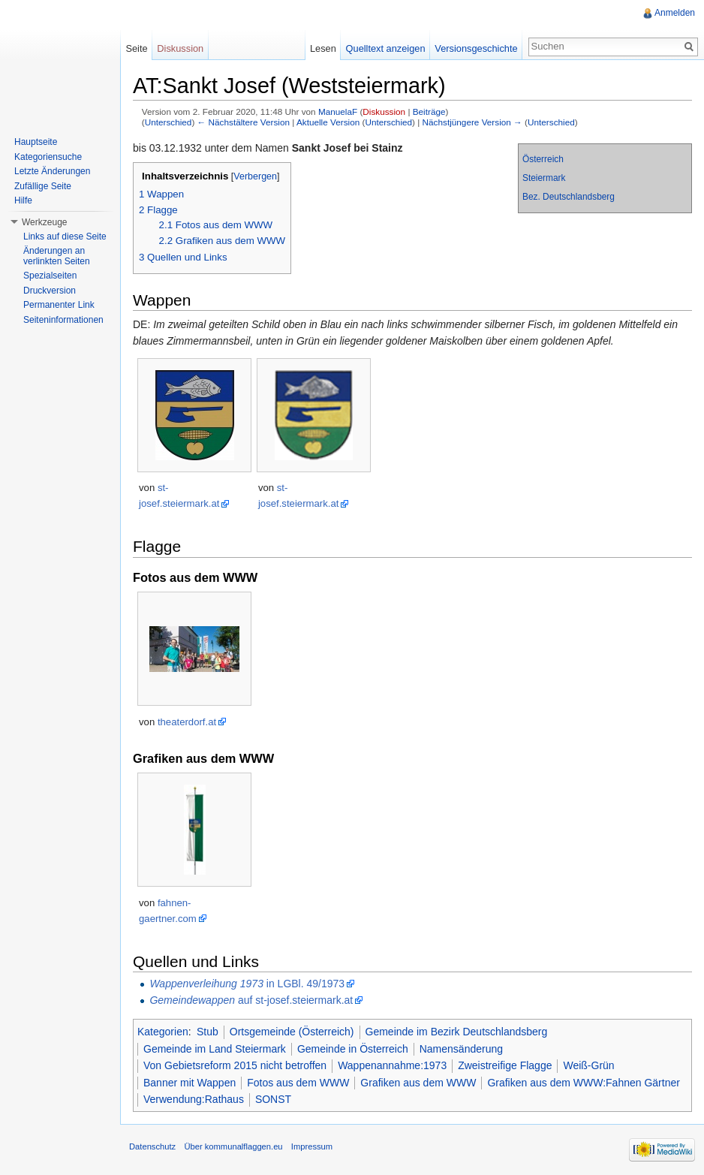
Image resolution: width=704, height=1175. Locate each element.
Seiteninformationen (63, 320)
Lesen (323, 48)
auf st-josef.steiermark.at (251, 1000)
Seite (136, 48)
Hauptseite (35, 142)
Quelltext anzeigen (386, 48)
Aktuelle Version (328, 122)
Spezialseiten (50, 275)
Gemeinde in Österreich (352, 1049)
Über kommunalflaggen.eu (233, 1146)
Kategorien (162, 1032)
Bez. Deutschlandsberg (568, 196)
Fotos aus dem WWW (298, 1083)
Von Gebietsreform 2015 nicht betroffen (234, 1065)
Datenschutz (152, 1146)
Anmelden (674, 13)
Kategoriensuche (48, 157)
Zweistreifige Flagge (505, 1065)
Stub (207, 1032)
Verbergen (255, 176)
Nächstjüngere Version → (472, 122)
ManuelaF (337, 111)
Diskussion (384, 111)
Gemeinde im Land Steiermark (214, 1049)
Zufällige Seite (42, 186)
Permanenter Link (59, 305)
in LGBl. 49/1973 (246, 984)
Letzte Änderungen (52, 171)
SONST (273, 1099)
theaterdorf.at (187, 722)
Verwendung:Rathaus (193, 1099)
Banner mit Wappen (189, 1083)
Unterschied (168, 122)
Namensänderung (461, 1049)
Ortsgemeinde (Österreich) (292, 1032)
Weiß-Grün (588, 1065)
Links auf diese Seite (65, 236)
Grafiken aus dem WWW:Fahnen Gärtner (583, 1083)
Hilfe (23, 200)
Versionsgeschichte (476, 48)
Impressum (311, 1146)
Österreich (543, 159)
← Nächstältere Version (243, 122)
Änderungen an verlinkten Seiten (56, 256)
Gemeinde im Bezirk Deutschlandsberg (457, 1032)
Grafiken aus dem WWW (418, 1083)
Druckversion (49, 290)
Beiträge (429, 111)
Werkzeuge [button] (44, 222)
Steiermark (544, 178)
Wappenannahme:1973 (392, 1065)
